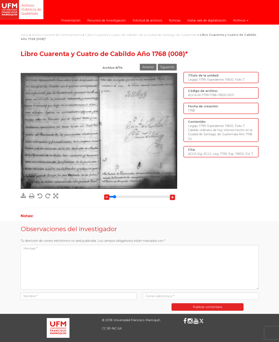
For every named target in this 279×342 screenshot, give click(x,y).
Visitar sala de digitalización (206, 20)
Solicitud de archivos (147, 20)
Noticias (175, 20)
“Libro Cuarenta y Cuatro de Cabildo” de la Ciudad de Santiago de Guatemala (141, 35)
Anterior (148, 67)
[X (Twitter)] (201, 321)
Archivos (240, 20)
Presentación (71, 20)
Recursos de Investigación (106, 20)
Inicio (25, 35)
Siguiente (167, 67)
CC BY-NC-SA (112, 328)
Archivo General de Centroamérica (57, 35)
